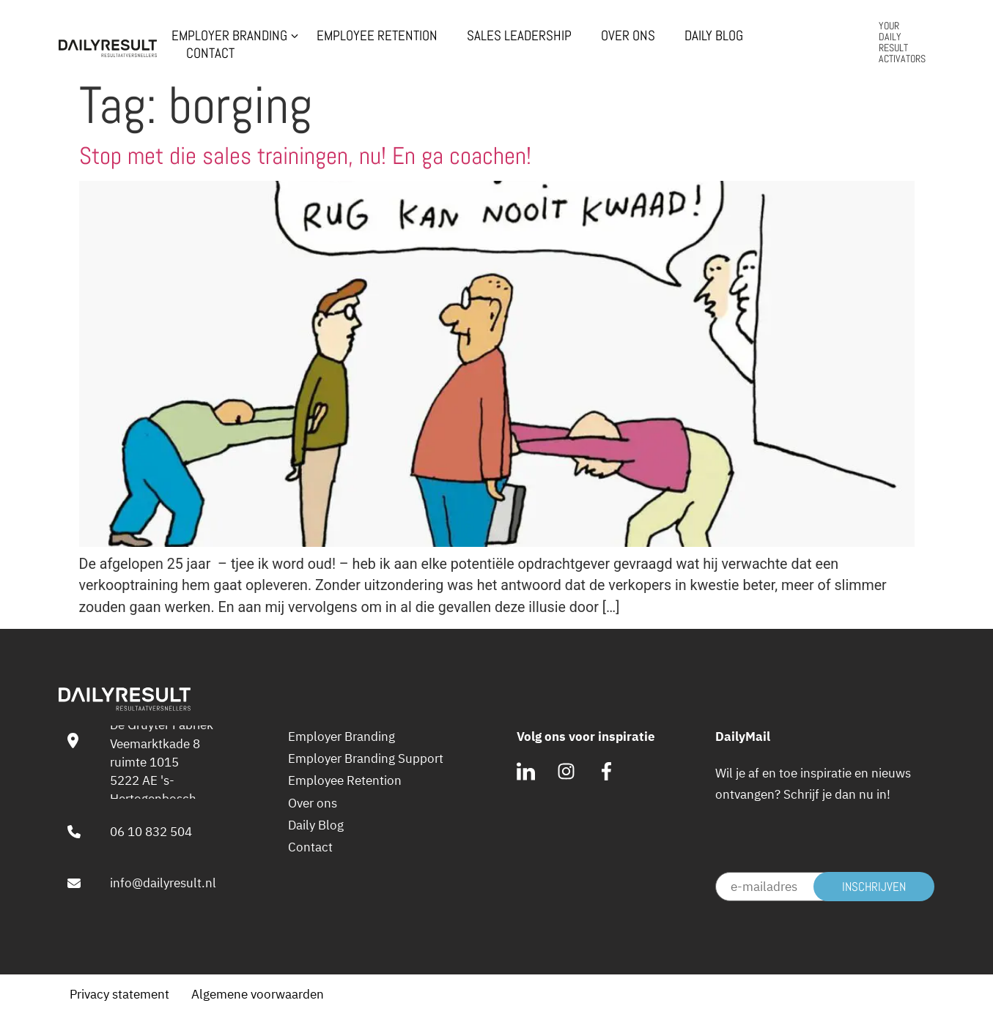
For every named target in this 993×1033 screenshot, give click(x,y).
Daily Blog (713, 36)
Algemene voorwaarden (257, 994)
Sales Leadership (519, 36)
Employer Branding (229, 36)
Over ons (628, 36)
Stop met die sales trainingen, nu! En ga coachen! (305, 156)
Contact (210, 53)
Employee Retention (377, 36)
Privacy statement (119, 994)
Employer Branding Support (365, 758)
